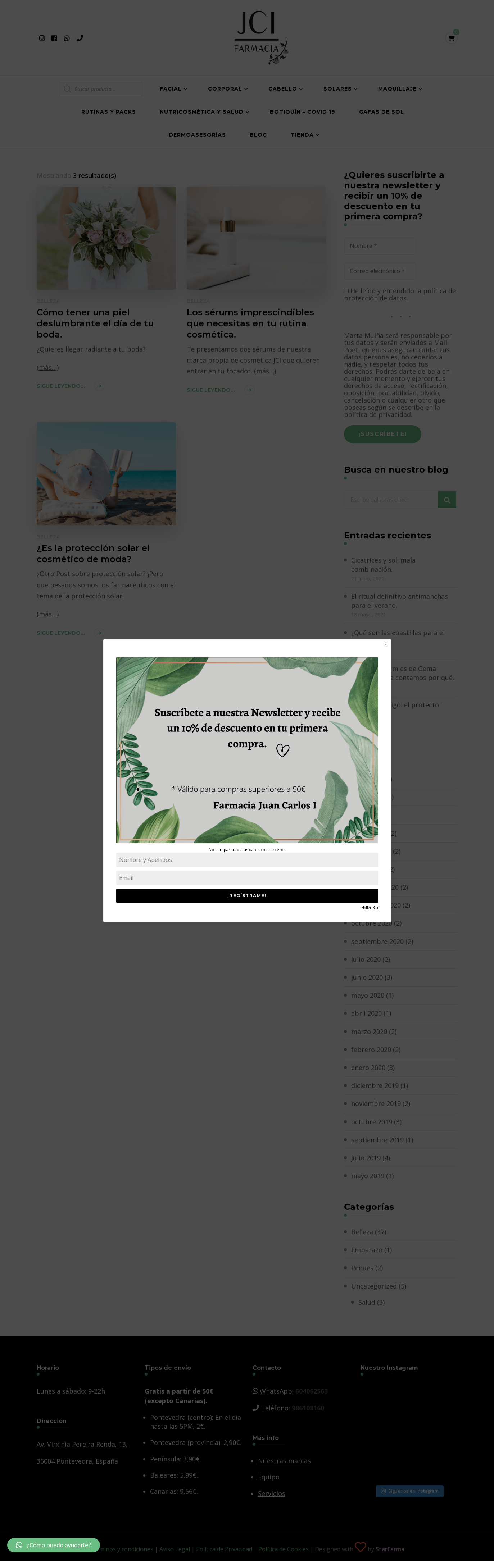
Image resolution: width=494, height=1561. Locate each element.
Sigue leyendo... (61, 386)
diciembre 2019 (375, 1085)
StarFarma (390, 1549)
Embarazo (366, 1249)
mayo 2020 (367, 995)
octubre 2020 (371, 923)
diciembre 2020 (375, 887)
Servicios (271, 1493)
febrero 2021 (371, 851)
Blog (258, 135)
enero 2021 (368, 869)
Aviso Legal (174, 1549)
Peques (362, 1267)
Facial (171, 89)
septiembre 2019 (377, 1139)
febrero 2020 (371, 1049)
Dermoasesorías (197, 135)
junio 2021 (367, 779)
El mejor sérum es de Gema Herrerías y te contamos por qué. (402, 673)
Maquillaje (397, 89)
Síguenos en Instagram (410, 1491)
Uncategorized (374, 1286)
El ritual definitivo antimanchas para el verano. (399, 601)
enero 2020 (368, 1067)
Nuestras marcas (284, 1460)
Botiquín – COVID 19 (302, 112)
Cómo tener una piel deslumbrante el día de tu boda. (95, 323)
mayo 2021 (367, 797)
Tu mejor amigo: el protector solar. (396, 709)
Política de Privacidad (224, 1549)
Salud (366, 1302)
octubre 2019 (371, 1121)
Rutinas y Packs (108, 112)
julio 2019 (366, 1157)
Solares (337, 89)
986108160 (308, 1408)
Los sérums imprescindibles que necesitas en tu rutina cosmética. (250, 323)
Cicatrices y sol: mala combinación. (383, 564)
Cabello (282, 89)
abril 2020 (366, 1013)
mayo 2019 (367, 1175)
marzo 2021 (369, 833)
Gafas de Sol (381, 112)
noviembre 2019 (376, 1103)
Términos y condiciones (121, 1549)
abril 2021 (366, 815)
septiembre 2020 (377, 941)
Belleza (48, 301)
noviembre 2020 (376, 905)
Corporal (225, 89)
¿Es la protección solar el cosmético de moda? (93, 553)
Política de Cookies (283, 1549)
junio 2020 (367, 977)
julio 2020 (366, 959)
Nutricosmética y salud (202, 112)
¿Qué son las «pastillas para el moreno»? (398, 637)
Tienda (302, 135)
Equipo (269, 1477)
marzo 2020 (369, 1031)
